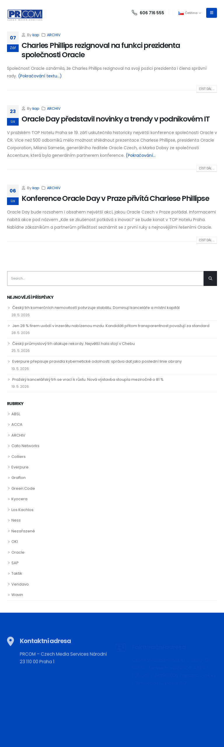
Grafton (18, 477)
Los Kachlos (22, 510)
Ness (16, 520)
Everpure (20, 467)
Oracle (17, 552)
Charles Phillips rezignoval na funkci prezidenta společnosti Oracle (101, 50)
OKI (14, 541)
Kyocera (19, 499)
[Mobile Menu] (211, 13)
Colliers (18, 456)
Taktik (16, 573)
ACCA (16, 424)
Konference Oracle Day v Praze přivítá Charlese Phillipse (115, 198)
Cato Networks (25, 446)
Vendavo (20, 584)
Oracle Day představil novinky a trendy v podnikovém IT (116, 119)
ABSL (15, 414)
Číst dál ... (206, 89)
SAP (15, 563)
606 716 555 (148, 13)
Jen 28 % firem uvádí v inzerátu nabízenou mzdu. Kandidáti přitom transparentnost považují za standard (110, 326)
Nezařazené (23, 531)
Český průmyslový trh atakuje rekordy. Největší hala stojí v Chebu (73, 343)
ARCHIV (54, 34)
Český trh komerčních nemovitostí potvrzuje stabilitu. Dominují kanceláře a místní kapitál (96, 307)
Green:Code (23, 488)
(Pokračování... (140, 155)
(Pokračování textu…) (40, 76)
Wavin (17, 594)
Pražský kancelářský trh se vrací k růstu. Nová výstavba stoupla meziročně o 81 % (88, 379)
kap (35, 34)
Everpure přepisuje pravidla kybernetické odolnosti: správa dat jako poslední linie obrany (97, 361)
